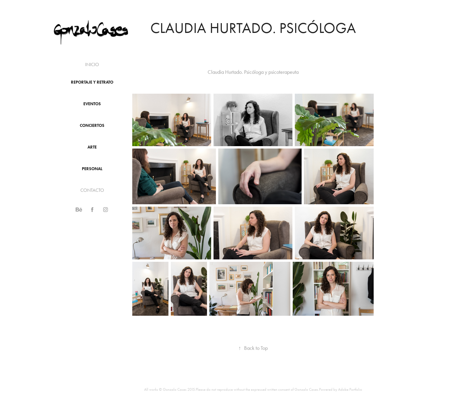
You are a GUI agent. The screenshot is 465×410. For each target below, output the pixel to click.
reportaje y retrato (92, 82)
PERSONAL (92, 168)
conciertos (92, 125)
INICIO (92, 64)
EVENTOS (92, 103)
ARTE (92, 147)
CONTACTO (92, 190)
